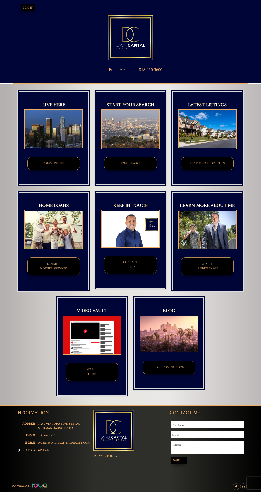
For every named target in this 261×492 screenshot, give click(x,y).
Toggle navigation (14, 7)
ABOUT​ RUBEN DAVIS (207, 266)
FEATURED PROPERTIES (207, 163)
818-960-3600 (151, 69)
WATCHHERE (92, 371)
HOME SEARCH (130, 163)
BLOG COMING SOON (169, 367)
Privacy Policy (106, 456)
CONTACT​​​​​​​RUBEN (130, 264)
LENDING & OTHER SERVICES (54, 266)
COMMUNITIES (54, 163)
